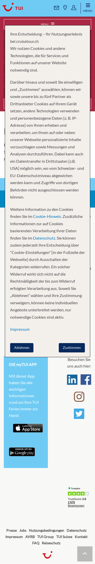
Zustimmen (72, 347)
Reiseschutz (51, 543)
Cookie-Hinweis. (47, 216)
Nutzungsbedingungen (46, 530)
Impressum (14, 537)
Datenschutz (76, 530)
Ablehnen (21, 347)
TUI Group (45, 537)
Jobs (22, 530)
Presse (11, 530)
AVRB (30, 537)
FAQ (35, 543)
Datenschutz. (44, 238)
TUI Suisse (64, 537)
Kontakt (81, 537)
